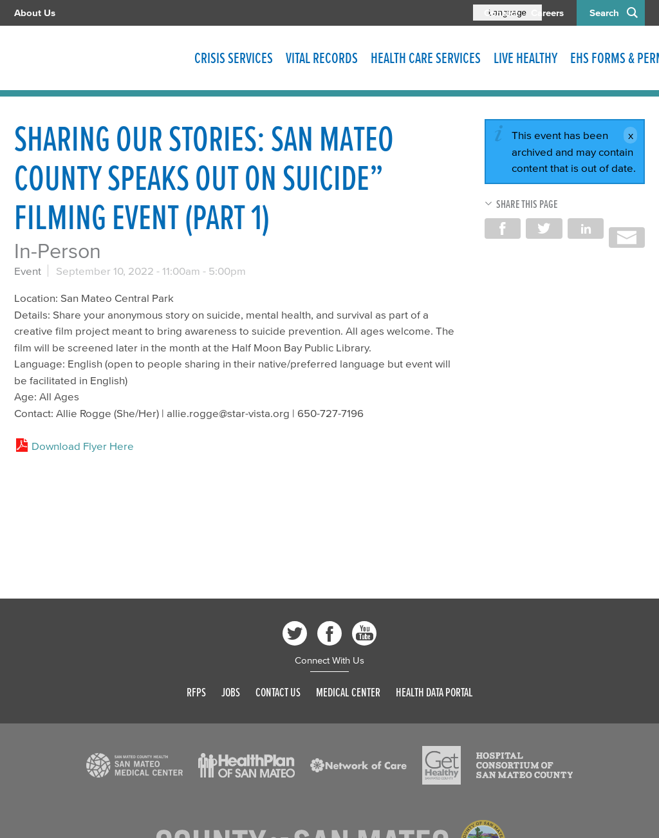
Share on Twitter (544, 228)
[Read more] (134, 765)
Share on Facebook (503, 228)
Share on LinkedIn (586, 228)
